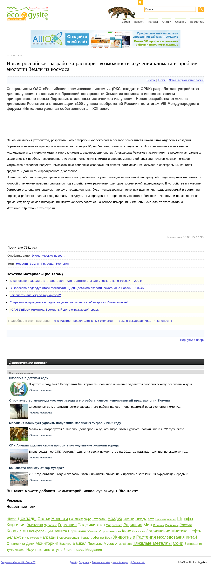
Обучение (92, 531)
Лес (27, 537)
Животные (124, 537)
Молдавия (93, 550)
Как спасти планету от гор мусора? (35, 295)
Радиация (132, 525)
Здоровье (50, 525)
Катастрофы (90, 537)
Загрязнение (158, 531)
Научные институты (44, 549)
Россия (185, 525)
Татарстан (99, 519)
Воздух (115, 518)
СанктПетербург (80, 519)
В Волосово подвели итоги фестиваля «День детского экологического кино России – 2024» (76, 280)
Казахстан (17, 530)
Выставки (35, 525)
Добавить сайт (137, 562)
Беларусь (15, 537)
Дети (30, 543)
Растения (146, 537)
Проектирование (165, 519)
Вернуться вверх (192, 340)
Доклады (27, 518)
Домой (126, 21)
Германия (67, 525)
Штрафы (185, 519)
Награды (48, 537)
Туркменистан (16, 550)
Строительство (110, 531)
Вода (108, 537)
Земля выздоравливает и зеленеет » (145, 320)
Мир (147, 524)
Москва (34, 537)
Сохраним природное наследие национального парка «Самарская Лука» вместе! (69, 302)
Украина (128, 519)
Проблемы (171, 525)
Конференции (41, 531)
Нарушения (77, 531)
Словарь (180, 21)
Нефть (195, 531)
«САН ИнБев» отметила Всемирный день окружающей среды (55, 309)
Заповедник (193, 543)
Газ (102, 537)
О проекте (84, 562)
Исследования (171, 537)
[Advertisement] (82, 128)
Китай (191, 537)
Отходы (140, 519)
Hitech (11, 519)
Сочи (178, 543)
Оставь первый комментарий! (186, 80)
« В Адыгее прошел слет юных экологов (84, 320)
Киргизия (16, 524)
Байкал (80, 543)
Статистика (16, 544)
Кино (126, 531)
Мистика (179, 531)
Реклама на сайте (101, 562)
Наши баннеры (120, 562)
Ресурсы (79, 550)
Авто (151, 519)
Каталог (153, 21)
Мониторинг (46, 543)
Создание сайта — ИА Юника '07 (18, 562)
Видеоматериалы (68, 537)
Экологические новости (49, 255)
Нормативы (197, 21)
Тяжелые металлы (152, 543)
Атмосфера (123, 543)
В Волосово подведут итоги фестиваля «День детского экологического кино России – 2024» (77, 288)
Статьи (166, 21)
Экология (62, 263)
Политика (158, 525)
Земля (34, 263)
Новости (139, 21)
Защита (60, 531)
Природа (47, 263)
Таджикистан (91, 524)
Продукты (95, 543)
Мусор (109, 544)
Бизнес (65, 543)
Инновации (138, 531)
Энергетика (114, 525)
